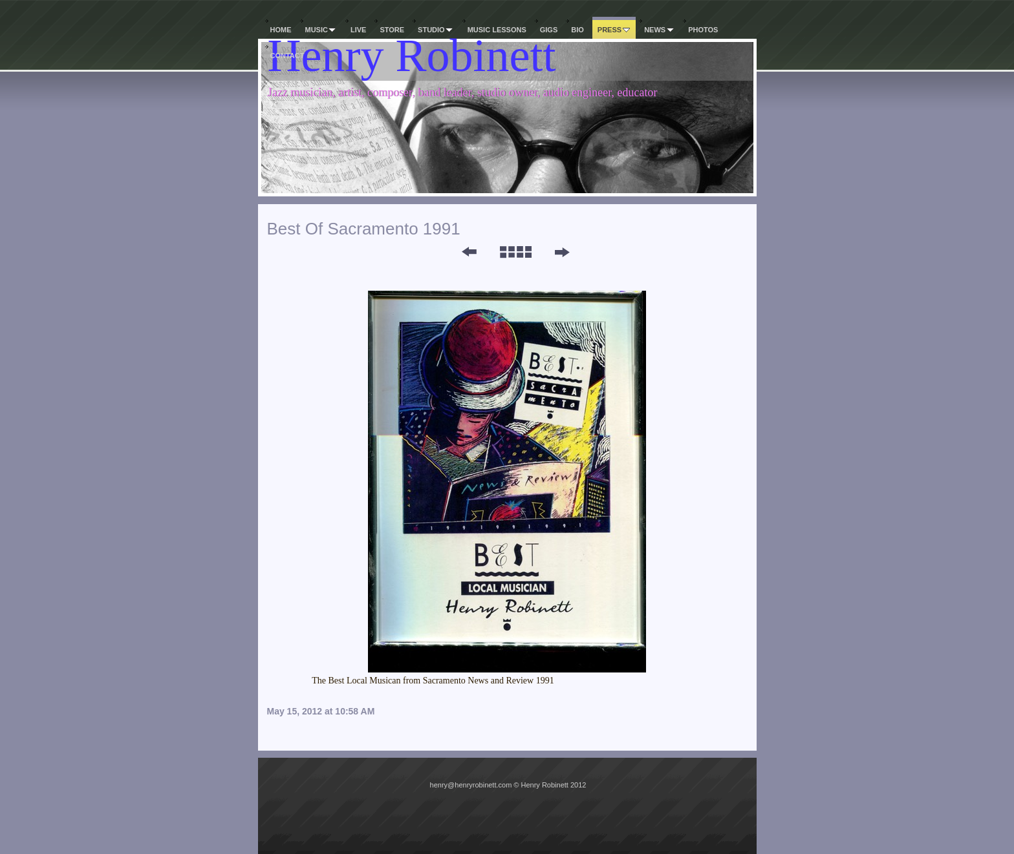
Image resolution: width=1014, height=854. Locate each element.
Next (562, 252)
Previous (460, 252)
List (515, 252)
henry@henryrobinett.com (471, 785)
